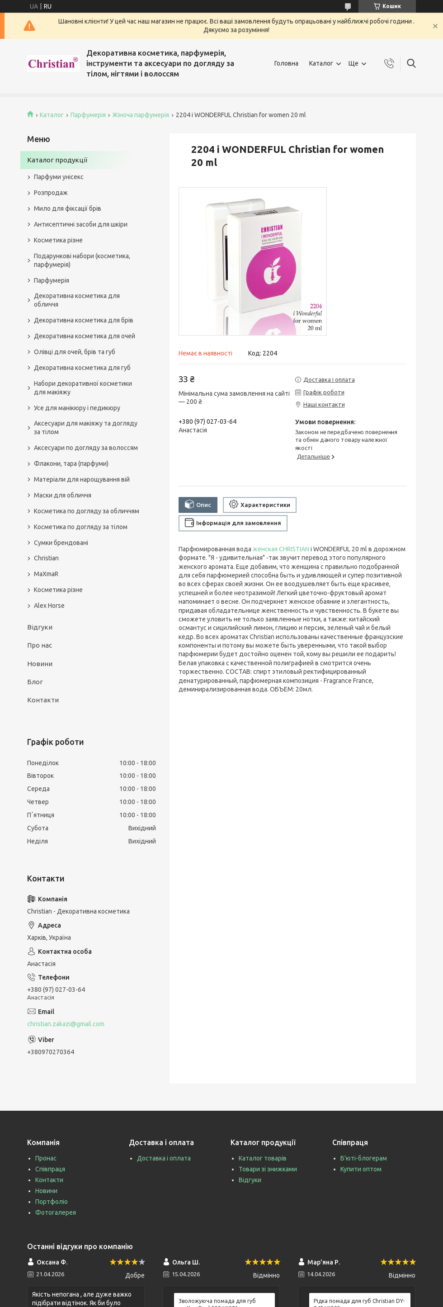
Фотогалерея (55, 1212)
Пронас (46, 1158)
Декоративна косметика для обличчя (77, 300)
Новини (39, 664)
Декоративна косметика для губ (82, 367)
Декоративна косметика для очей (84, 336)
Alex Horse (49, 605)
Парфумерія (88, 114)
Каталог (321, 63)
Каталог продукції (57, 160)
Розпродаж (51, 192)
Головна (286, 63)
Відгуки (39, 627)
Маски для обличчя (62, 495)
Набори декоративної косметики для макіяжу (83, 388)
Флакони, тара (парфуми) (71, 463)
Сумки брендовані (61, 542)
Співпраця (50, 1169)
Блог (35, 682)
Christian (46, 558)
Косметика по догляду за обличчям (86, 511)
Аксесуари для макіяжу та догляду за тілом (85, 428)
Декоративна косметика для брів (83, 320)
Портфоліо (51, 1201)
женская (265, 549)
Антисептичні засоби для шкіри (80, 224)
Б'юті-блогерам (363, 1158)
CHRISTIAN (294, 549)
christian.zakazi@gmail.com (65, 1024)
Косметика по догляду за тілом (80, 526)
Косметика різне (58, 240)
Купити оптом (361, 1169)
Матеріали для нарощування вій (82, 479)
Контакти (43, 700)
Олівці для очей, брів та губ (74, 351)
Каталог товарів (263, 1158)
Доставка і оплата (164, 1158)
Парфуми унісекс (59, 176)
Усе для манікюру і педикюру (77, 408)
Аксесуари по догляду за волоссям (86, 447)
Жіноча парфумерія (140, 114)
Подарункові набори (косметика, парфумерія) (82, 260)
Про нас (39, 645)
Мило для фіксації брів (67, 208)
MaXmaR (46, 574)
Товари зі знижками (268, 1169)
